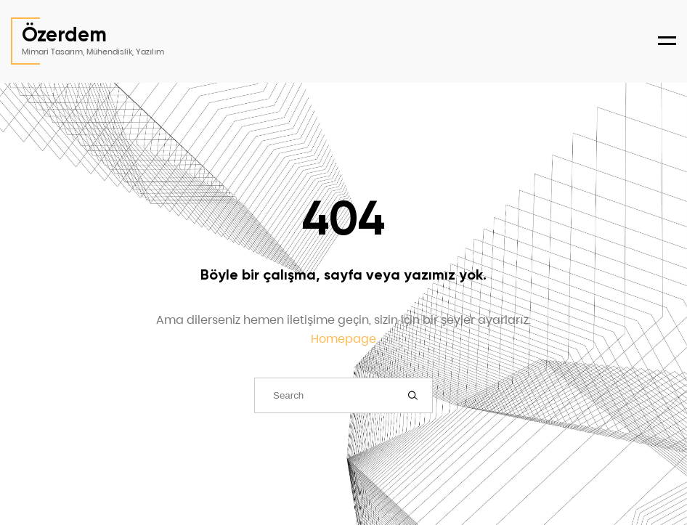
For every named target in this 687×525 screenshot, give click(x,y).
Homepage (343, 338)
